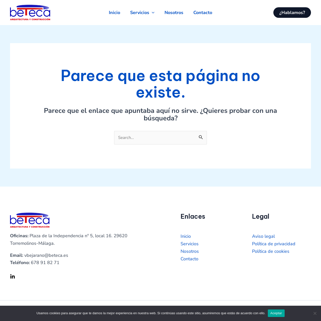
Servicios (190, 244)
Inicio (186, 237)
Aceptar (276, 313)
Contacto (189, 259)
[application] (150, 12)
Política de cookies (270, 252)
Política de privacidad (273, 244)
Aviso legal (263, 237)
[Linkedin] (12, 277)
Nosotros (190, 252)
